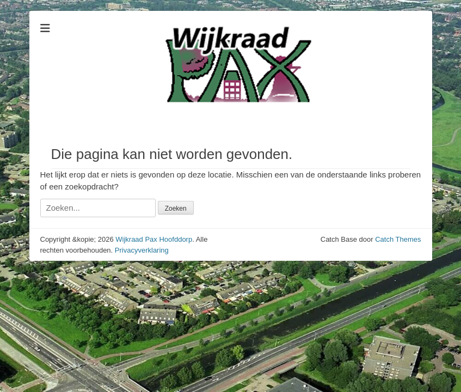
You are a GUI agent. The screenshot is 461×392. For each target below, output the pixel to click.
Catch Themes (398, 239)
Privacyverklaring (142, 250)
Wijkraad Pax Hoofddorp (153, 239)
